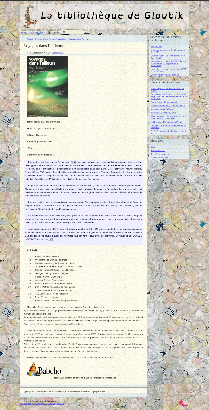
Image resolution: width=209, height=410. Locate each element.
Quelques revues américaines (165, 75)
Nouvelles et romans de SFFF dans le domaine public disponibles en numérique (168, 63)
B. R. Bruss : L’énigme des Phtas (166, 122)
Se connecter (39, 403)
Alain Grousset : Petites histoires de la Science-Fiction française (169, 117)
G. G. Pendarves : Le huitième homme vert (169, 132)
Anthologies (156, 46)
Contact (51, 403)
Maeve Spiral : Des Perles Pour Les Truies (167, 89)
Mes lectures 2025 (159, 157)
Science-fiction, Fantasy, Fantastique (50, 39)
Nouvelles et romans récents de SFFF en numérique (168, 70)
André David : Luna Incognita (164, 102)
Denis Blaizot (57, 53)
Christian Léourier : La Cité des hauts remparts (168, 126)
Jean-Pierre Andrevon (161, 154)
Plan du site (26, 403)
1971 (153, 147)
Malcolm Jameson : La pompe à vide (168, 105)
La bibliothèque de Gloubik (139, 12)
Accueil (30, 39)
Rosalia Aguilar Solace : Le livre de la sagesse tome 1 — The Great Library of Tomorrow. (169, 96)
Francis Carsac (158, 150)
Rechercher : (55, 32)
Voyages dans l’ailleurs (162, 109)
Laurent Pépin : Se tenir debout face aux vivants (168, 56)
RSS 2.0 (60, 403)
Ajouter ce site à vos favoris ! (34, 32)
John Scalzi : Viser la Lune (163, 112)
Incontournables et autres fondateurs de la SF (168, 51)
